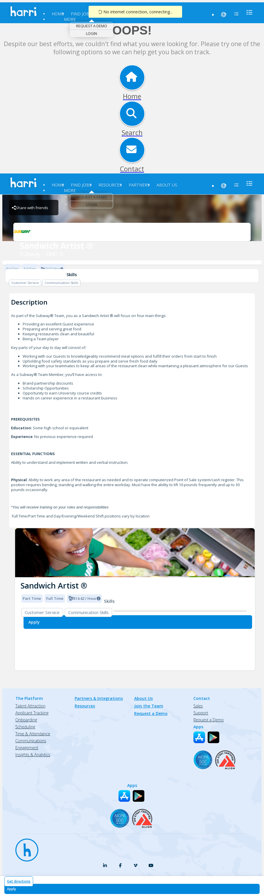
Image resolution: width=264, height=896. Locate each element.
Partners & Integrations (99, 698)
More (70, 19)
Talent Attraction (30, 706)
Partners (139, 185)
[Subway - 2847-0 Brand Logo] (131, 232)
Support (200, 713)
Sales (198, 706)
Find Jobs (81, 14)
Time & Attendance (32, 733)
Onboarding (26, 720)
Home (58, 14)
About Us (167, 185)
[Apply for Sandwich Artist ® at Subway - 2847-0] (132, 889)
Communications (30, 740)
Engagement (26, 747)
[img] (135, 552)
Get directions (18, 881)
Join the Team (148, 706)
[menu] (248, 12)
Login (91, 33)
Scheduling (25, 727)
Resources (110, 185)
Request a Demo (91, 25)
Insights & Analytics (32, 754)
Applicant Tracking (32, 713)
